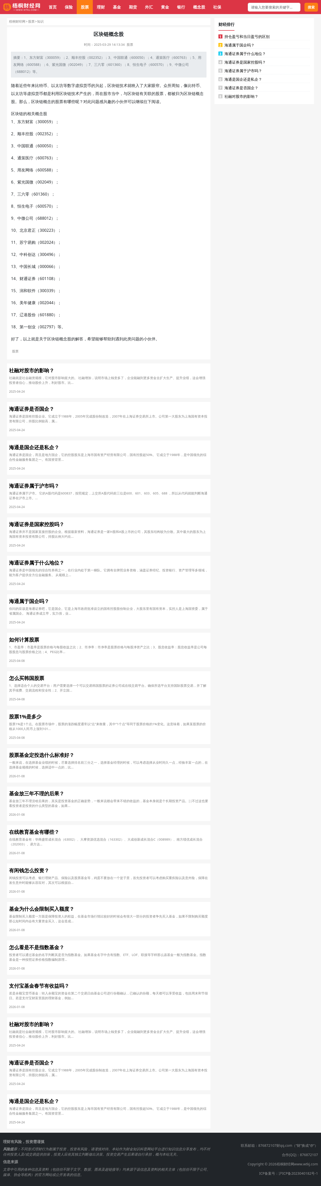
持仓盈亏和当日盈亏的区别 (244, 36)
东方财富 (36, 57)
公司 (185, 64)
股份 (32, 314)
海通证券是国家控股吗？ (242, 62)
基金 (117, 7)
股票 (85, 7)
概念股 (199, 7)
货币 (87, 85)
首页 (53, 7)
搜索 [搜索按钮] (311, 7)
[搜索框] (274, 7)
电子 (143, 64)
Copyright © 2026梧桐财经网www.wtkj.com (283, 1164)
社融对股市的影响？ (238, 96)
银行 (181, 7)
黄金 (165, 7)
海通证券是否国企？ (238, 87)
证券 (32, 278)
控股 (82, 57)
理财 (101, 7)
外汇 (149, 7)
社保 (217, 7)
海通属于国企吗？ (236, 45)
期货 (133, 7)
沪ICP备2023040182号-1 (298, 1173)
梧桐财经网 (17, 21)
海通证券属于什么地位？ (242, 53)
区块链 (113, 85)
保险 (69, 7)
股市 (107, 93)
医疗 (166, 57)
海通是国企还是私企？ (240, 79)
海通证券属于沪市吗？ (240, 70)
